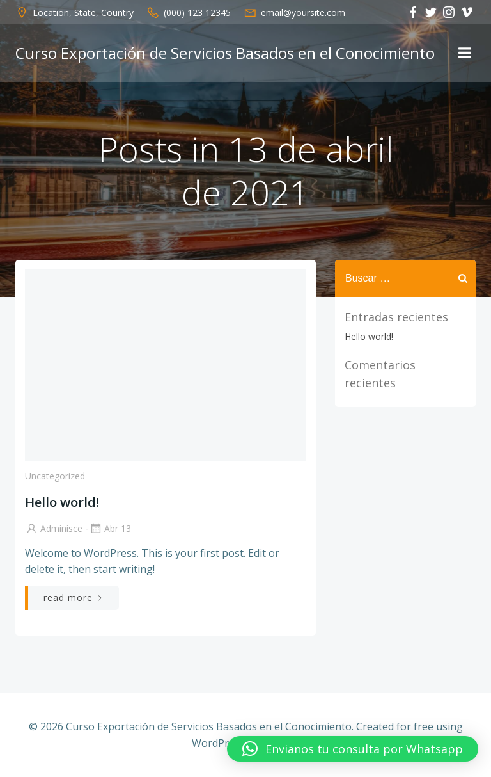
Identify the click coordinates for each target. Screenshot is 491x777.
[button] (352, 749)
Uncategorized (55, 476)
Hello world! (369, 336)
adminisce (53, 528)
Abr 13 (110, 528)
